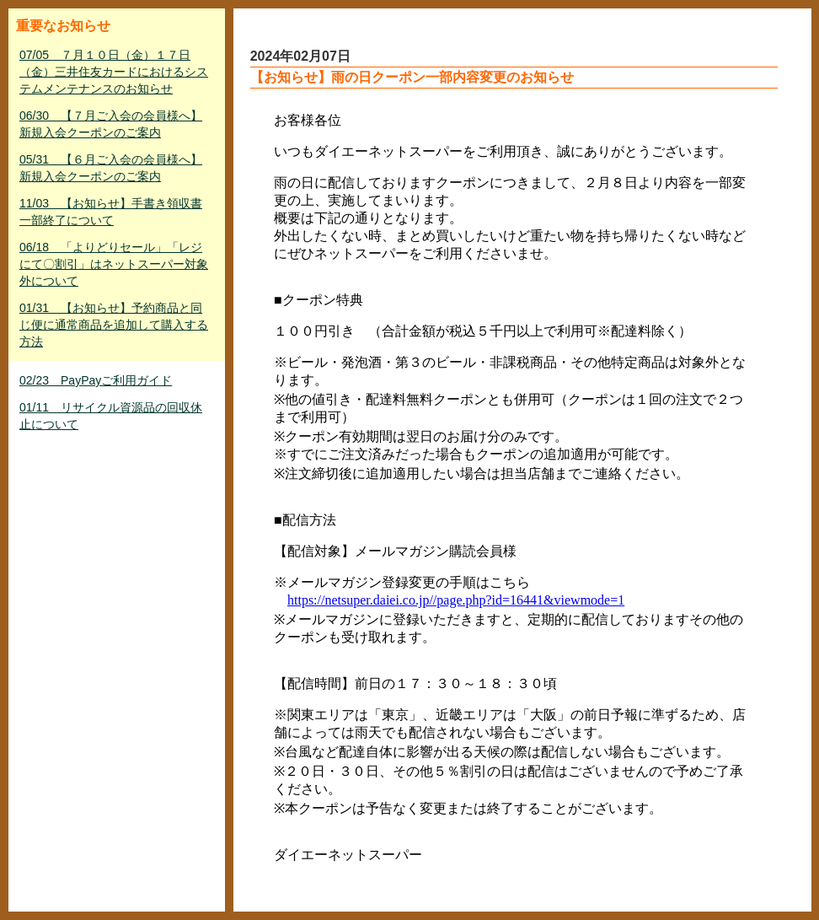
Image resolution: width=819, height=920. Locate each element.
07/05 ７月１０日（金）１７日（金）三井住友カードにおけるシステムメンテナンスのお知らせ (113, 71)
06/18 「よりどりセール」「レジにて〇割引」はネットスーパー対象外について (113, 264)
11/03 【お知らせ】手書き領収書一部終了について (110, 211)
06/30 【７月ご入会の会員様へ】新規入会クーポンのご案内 (110, 124)
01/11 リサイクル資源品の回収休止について (110, 416)
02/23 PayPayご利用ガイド (95, 380)
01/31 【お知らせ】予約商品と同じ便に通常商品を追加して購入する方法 (113, 324)
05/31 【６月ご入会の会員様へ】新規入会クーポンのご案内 (110, 168)
